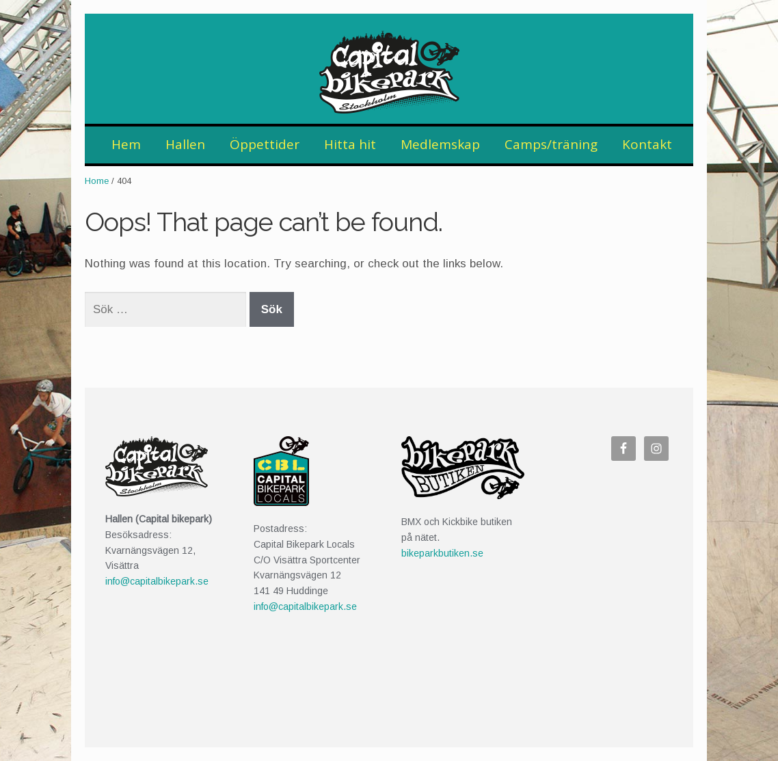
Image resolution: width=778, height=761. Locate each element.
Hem (126, 144)
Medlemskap (440, 144)
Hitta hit (350, 144)
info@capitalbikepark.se (157, 581)
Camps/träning (551, 144)
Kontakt (647, 144)
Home (97, 181)
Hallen (185, 144)
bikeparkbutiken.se (442, 553)
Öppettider (264, 144)
